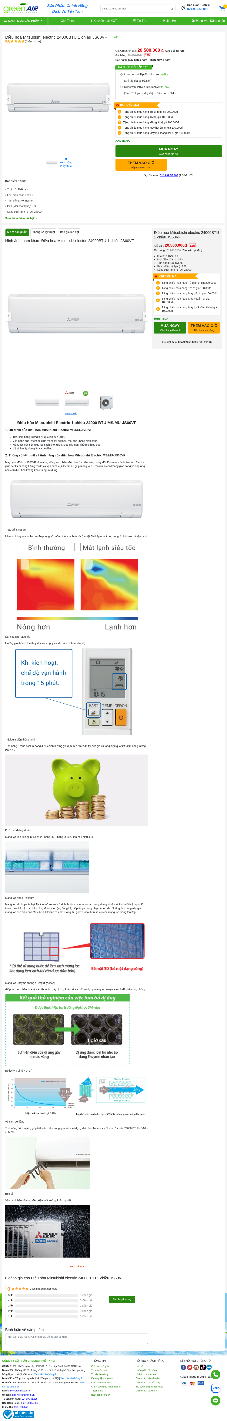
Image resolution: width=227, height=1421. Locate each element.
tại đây (164, 74)
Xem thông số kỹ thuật (65, 162)
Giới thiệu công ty (100, 1366)
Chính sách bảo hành (146, 1390)
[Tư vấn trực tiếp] (215, 1400)
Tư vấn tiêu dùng (99, 1374)
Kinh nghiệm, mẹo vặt (102, 1378)
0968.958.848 (21, 1407)
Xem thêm (77, 1266)
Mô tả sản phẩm (17, 232)
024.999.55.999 (30, 1403)
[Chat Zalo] (215, 1388)
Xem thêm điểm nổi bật (19, 218)
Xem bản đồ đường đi (45, 1374)
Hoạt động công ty (100, 1395)
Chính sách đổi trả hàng (148, 1382)
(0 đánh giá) (23, 41)
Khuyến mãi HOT (103, 20)
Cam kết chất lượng (101, 1382)
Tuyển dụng (97, 1390)
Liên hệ (139, 1366)
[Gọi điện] (215, 1376)
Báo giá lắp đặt (69, 232)
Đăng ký (201, 20)
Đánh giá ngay (122, 1299)
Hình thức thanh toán (146, 1374)
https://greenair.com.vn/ (23, 1395)
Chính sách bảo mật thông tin (106, 1386)
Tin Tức (140, 20)
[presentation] (8, 99)
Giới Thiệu (68, 20)
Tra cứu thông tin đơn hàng (149, 1386)
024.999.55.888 (197, 9)
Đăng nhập (217, 20)
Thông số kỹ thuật (43, 232)
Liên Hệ (169, 20)
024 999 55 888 (169, 175)
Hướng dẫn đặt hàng (146, 1370)
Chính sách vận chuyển (148, 1378)
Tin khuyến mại (99, 1370)
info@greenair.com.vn (20, 1390)
